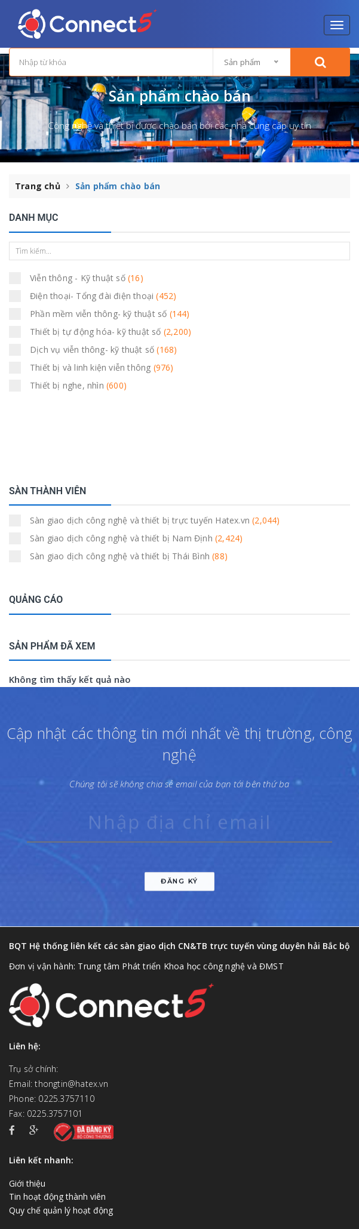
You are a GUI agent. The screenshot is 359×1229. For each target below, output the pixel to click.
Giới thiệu (27, 1183)
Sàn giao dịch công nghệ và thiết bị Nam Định (129, 538)
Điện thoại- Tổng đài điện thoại (96, 296)
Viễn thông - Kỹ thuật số (80, 278)
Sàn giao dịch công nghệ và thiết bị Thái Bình (122, 556)
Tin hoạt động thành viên (57, 1196)
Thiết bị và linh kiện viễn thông (95, 368)
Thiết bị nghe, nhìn (71, 386)
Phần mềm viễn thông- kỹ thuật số (100, 314)
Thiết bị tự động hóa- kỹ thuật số (100, 332)
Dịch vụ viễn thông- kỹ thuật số (97, 350)
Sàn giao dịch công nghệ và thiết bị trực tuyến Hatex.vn (144, 520)
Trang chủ (37, 186)
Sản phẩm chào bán (117, 186)
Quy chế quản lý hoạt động (61, 1210)
